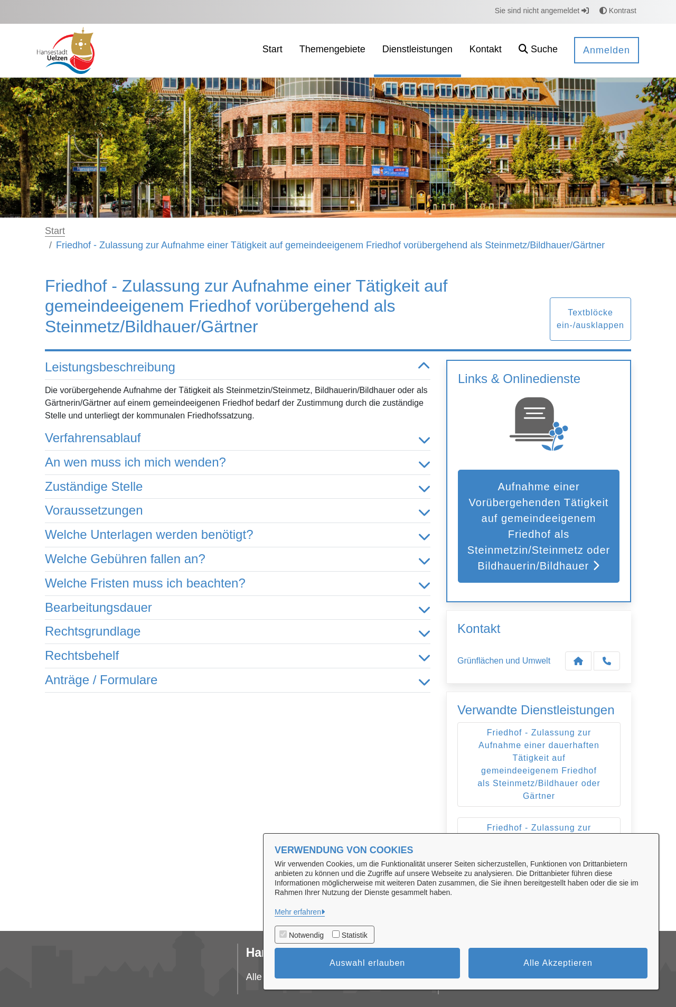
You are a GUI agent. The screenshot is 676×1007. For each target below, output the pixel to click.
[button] (538, 50)
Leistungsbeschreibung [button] (237, 367)
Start (55, 231)
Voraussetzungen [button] (237, 510)
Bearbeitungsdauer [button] (237, 608)
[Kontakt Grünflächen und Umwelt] (578, 660)
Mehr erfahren (298, 912)
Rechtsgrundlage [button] (237, 631)
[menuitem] (272, 50)
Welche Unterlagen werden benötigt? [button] (237, 535)
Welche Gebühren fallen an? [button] (237, 559)
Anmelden (606, 50)
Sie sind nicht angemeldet (542, 10)
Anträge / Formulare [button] (237, 680)
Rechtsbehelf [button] (237, 656)
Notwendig (306, 935)
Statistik (355, 935)
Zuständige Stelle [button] (237, 487)
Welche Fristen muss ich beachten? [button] (237, 583)
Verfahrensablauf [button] (237, 438)
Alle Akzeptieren (558, 962)
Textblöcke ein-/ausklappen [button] (590, 319)
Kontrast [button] (617, 10)
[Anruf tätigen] (607, 660)
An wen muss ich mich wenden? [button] (237, 462)
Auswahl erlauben (367, 962)
